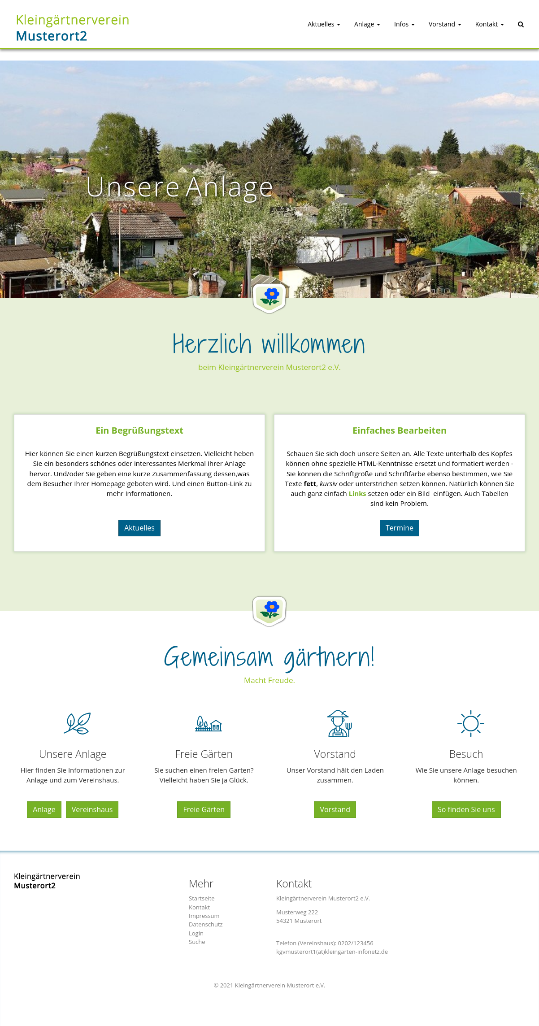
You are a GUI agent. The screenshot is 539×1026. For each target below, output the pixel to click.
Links (357, 493)
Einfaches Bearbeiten (400, 430)
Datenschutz (206, 924)
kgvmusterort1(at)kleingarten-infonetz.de (332, 952)
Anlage (44, 809)
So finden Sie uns (466, 809)
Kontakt (199, 907)
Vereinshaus (92, 809)
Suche (197, 942)
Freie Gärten (204, 809)
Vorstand (335, 809)
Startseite (202, 898)
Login (196, 933)
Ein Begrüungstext (139, 430)
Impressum (204, 916)
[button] (316, 29)
